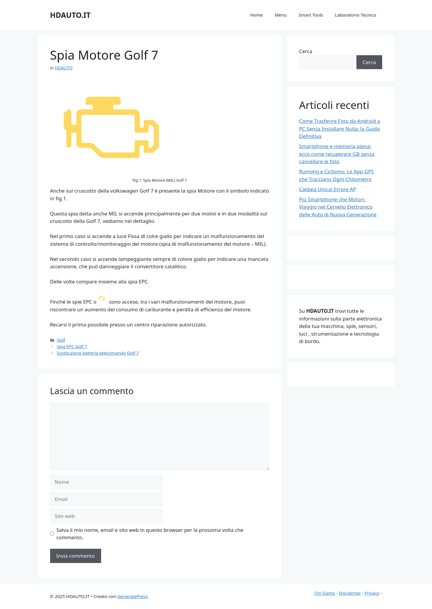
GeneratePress (132, 596)
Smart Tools (311, 15)
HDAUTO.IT (70, 15)
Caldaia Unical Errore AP (327, 189)
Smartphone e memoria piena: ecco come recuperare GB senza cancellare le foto (336, 154)
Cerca (306, 51)
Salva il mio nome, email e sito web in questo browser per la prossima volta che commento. (149, 533)
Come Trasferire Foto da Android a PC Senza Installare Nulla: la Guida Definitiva (339, 128)
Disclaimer (350, 593)
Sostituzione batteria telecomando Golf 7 (98, 353)
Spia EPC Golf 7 (72, 346)
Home (256, 15)
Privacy (372, 593)
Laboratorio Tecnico (355, 15)
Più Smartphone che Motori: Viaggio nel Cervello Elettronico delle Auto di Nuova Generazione (338, 207)
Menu (281, 15)
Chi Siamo (324, 593)
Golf (61, 340)
